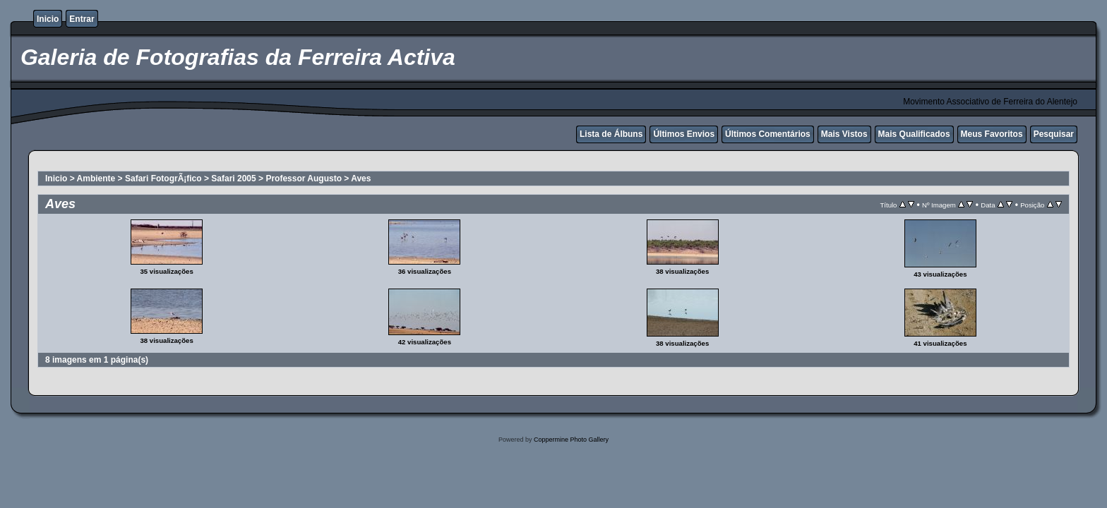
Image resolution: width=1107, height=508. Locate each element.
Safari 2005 (233, 178)
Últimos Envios (683, 134)
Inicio (48, 19)
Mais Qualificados (914, 134)
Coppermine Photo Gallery (571, 439)
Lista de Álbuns (611, 134)
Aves (361, 178)
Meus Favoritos (992, 134)
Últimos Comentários (767, 134)
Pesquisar (1054, 134)
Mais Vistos (844, 134)
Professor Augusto (303, 178)
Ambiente (96, 178)
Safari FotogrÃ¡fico (163, 178)
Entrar (81, 19)
